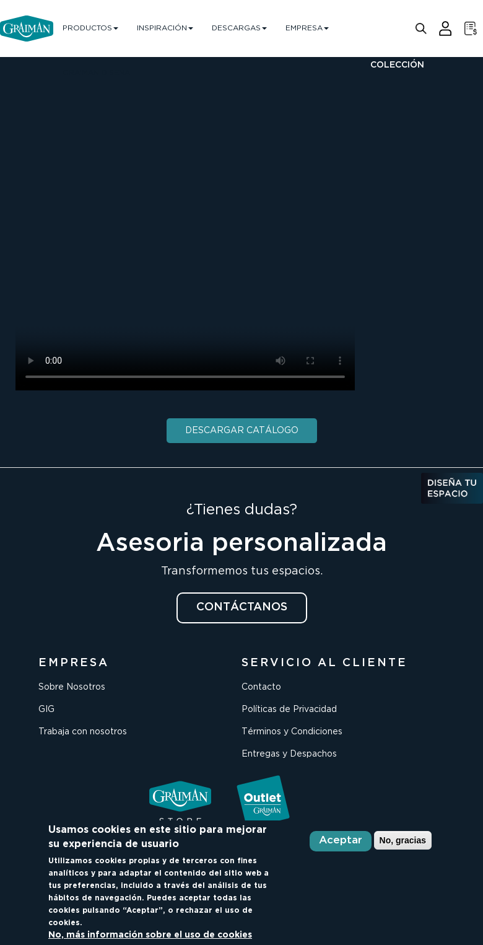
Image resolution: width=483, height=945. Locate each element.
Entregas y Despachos (289, 754)
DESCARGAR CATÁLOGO (241, 430)
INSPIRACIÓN (165, 28)
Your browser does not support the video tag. (185, 220)
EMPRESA (307, 28)
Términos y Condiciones (292, 732)
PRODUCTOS (90, 28)
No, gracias (403, 840)
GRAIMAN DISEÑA (96, 72)
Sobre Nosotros (71, 687)
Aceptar (340, 840)
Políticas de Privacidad (289, 709)
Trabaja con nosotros (82, 732)
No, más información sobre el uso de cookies (150, 935)
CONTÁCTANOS (241, 607)
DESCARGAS (239, 28)
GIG (46, 709)
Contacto (261, 687)
